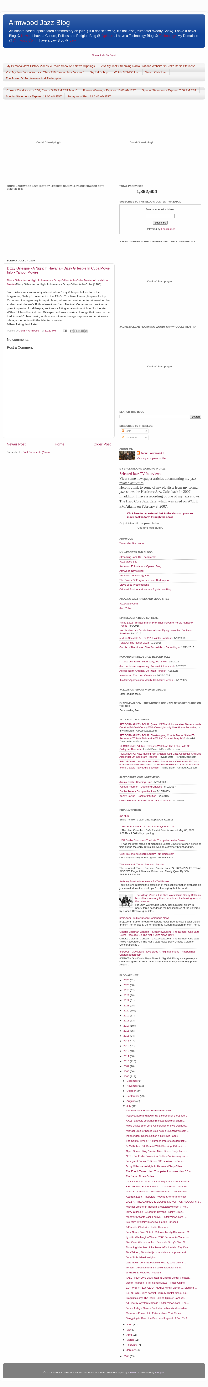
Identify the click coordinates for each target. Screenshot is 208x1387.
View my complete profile (151, 458)
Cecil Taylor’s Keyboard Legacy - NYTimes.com (146, 853)
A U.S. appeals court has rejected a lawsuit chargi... (155, 1120)
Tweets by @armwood (132, 543)
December (133, 1080)
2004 (126, 1356)
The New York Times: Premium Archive (141, 864)
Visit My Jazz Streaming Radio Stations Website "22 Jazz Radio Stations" (148, 66)
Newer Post (16, 444)
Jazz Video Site (128, 561)
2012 (126, 1051)
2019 (126, 1015)
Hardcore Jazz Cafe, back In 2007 (165, 492)
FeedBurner (168, 229)
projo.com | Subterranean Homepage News (144, 918)
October (132, 1090)
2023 (126, 995)
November (133, 1085)
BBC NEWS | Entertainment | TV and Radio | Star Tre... (158, 1186)
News (25, 36)
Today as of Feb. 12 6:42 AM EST (89, 96)
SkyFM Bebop (99, 72)
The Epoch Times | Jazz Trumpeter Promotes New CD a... (159, 1171)
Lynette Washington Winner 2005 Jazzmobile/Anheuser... (159, 1237)
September (133, 1096)
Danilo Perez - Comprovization (137, 791)
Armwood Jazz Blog (39, 23)
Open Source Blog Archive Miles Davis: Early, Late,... (156, 1151)
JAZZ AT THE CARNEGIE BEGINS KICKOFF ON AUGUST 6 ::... (163, 1201)
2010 (126, 1061)
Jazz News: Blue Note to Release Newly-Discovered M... (158, 1232)
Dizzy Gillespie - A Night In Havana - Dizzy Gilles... (155, 1166)
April (130, 1334)
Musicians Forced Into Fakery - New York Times (153, 1313)
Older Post (102, 444)
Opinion (107, 36)
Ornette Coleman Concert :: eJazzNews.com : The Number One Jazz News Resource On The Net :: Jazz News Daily (159, 933)
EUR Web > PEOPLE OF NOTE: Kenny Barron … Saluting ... (161, 1287)
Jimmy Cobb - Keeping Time (135, 782)
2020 (126, 1010)
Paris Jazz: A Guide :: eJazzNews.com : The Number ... (158, 1191)
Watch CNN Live (156, 72)
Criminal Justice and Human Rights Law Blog (145, 589)
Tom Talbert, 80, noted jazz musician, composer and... (157, 1252)
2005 (126, 1076)
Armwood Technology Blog (134, 575)
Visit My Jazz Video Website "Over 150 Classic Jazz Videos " (45, 72)
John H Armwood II (152, 453)
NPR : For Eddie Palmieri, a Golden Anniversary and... (157, 1156)
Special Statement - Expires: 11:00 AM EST (34, 96)
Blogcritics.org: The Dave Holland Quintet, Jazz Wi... (156, 1298)
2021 (126, 1005)
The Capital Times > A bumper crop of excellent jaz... (156, 1140)
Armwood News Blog (131, 570)
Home (59, 444)
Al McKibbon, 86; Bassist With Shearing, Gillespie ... (156, 1146)
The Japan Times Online (140, 1176)
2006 (126, 1071)
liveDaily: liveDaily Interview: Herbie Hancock (152, 1221)
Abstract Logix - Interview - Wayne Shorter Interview (156, 1196)
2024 (126, 990)
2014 (126, 1041)
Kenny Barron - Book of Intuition (137, 795)
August (131, 1101)
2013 (126, 1046)
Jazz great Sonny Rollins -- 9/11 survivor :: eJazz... (155, 1161)
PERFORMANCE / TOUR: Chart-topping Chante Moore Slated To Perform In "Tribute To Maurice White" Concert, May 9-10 (157, 737)
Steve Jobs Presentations (134, 584)
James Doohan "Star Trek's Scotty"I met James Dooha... (158, 1181)
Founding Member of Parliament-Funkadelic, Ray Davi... (158, 1247)
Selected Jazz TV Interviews (140, 474)
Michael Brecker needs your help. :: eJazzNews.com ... (157, 1130)
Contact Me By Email (104, 55)
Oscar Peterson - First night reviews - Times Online (155, 1282)
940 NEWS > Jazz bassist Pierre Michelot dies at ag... (157, 1293)
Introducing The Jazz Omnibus (137, 675)
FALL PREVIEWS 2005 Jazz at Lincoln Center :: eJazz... (158, 1277)
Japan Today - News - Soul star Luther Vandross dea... (157, 1308)
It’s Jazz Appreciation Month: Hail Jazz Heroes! (146, 680)
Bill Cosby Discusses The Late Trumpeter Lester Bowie (153, 840)
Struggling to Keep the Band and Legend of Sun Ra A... (158, 1318)
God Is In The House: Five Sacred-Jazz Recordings (149, 647)
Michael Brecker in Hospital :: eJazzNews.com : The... (157, 1206)
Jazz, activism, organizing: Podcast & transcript (146, 666)
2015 (126, 1035)
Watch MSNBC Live (126, 72)
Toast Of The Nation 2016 (134, 642)
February (132, 1344)
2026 (126, 980)
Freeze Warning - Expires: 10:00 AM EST (109, 90)
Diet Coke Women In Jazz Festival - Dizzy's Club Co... (157, 1242)
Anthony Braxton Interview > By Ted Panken (144, 881)
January (132, 1349)
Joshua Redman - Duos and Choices (140, 786)
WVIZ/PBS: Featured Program (143, 1272)
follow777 (133, 1372)
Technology (167, 36)
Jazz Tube (125, 608)
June (130, 1324)
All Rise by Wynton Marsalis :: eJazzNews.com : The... (157, 1303)
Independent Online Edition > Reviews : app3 (152, 1135)
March (130, 1339)
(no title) (124, 815)
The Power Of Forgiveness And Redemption (34, 78)
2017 (126, 1025)
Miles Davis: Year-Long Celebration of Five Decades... (157, 1125)
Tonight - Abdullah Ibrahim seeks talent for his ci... (154, 1267)
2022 (126, 1000)
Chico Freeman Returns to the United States (145, 800)
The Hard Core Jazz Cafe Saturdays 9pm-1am (148, 826)
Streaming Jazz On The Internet (137, 557)
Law (72, 40)
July (129, 1106)
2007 (126, 1066)
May (129, 1329)
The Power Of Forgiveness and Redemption (144, 580)
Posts (126, 430)
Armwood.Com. (25, 40)
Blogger (159, 1372)
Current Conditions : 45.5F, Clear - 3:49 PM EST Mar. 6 (42, 90)
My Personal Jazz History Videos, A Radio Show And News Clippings (51, 66)
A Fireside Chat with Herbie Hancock (147, 1227)
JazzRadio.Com (128, 603)
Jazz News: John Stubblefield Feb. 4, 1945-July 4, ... (156, 1262)
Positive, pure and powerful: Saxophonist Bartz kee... (156, 1115)
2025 (126, 985)
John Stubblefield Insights (141, 1257)
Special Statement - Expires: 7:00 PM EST (169, 90)
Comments (129, 437)
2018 (126, 1020)
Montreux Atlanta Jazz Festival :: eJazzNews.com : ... (156, 1216)
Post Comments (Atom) (36, 452)
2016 (126, 1030)
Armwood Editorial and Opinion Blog (140, 566)
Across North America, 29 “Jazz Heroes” (142, 670)
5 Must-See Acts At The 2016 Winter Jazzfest (145, 638)
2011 (126, 1056)
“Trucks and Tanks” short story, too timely (143, 661)
